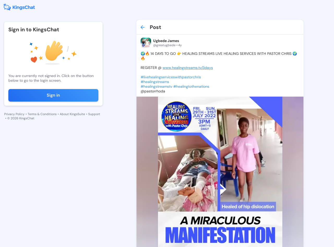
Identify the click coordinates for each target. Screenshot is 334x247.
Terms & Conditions (42, 114)
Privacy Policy (14, 114)
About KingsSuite (72, 114)
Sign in (53, 95)
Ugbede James (166, 40)
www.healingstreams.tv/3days (188, 67)
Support (94, 114)
